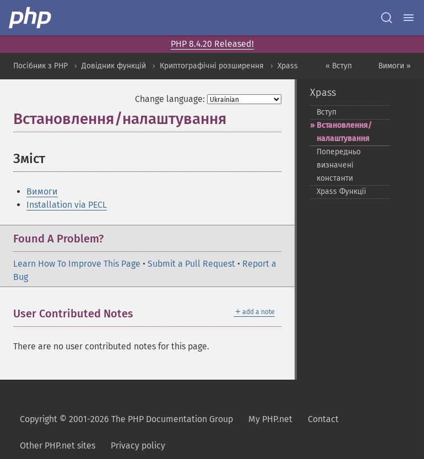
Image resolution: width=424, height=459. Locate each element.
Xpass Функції (341, 191)
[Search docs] (387, 18)
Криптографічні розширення (212, 66)
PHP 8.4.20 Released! (212, 44)
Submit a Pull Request (191, 263)
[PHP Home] (31, 17)
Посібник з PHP (40, 66)
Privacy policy (138, 445)
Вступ (326, 112)
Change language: (170, 99)
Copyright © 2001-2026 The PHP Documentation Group (126, 419)
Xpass (288, 66)
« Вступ (338, 66)
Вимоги (42, 191)
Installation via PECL (66, 204)
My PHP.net (270, 419)
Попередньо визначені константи (339, 165)
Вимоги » (394, 66)
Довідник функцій (113, 66)
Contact (323, 419)
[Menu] (409, 18)
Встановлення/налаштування (344, 132)
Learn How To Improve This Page (76, 263)
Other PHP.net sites (57, 445)
